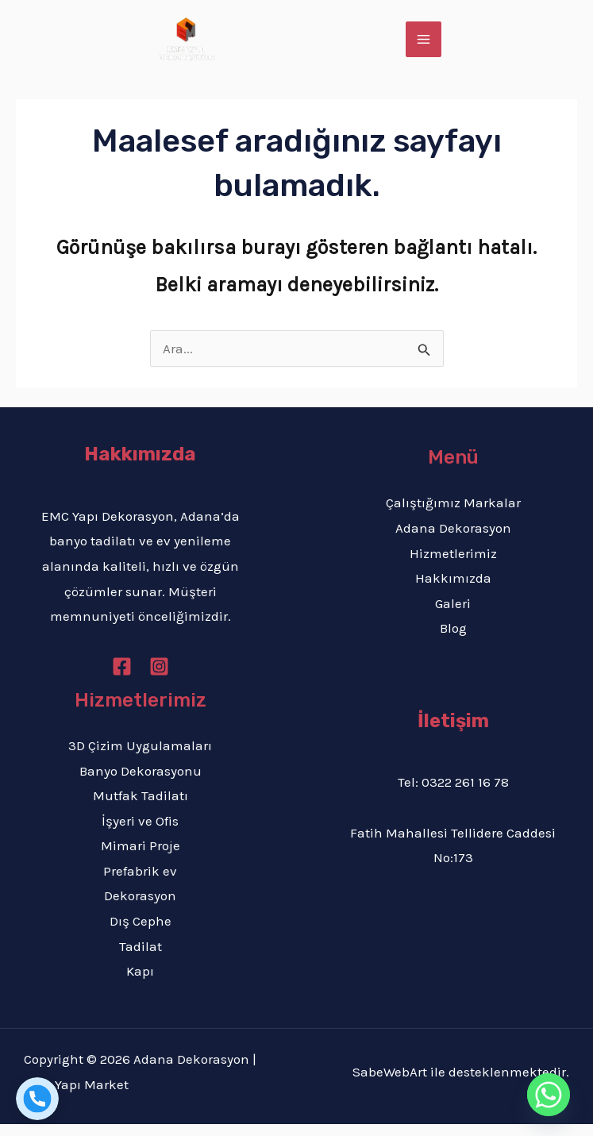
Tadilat (140, 957)
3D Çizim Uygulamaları (140, 757)
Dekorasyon (140, 907)
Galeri (453, 615)
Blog (453, 640)
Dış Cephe (140, 933)
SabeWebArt (389, 1084)
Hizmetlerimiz (453, 565)
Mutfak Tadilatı (140, 807)
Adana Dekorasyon (453, 540)
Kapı (140, 983)
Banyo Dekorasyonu (140, 782)
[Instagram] (159, 678)
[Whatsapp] (548, 1094)
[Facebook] (122, 678)
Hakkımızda (453, 590)
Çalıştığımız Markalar (453, 514)
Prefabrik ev (140, 883)
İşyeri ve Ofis (140, 833)
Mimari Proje (140, 857)
